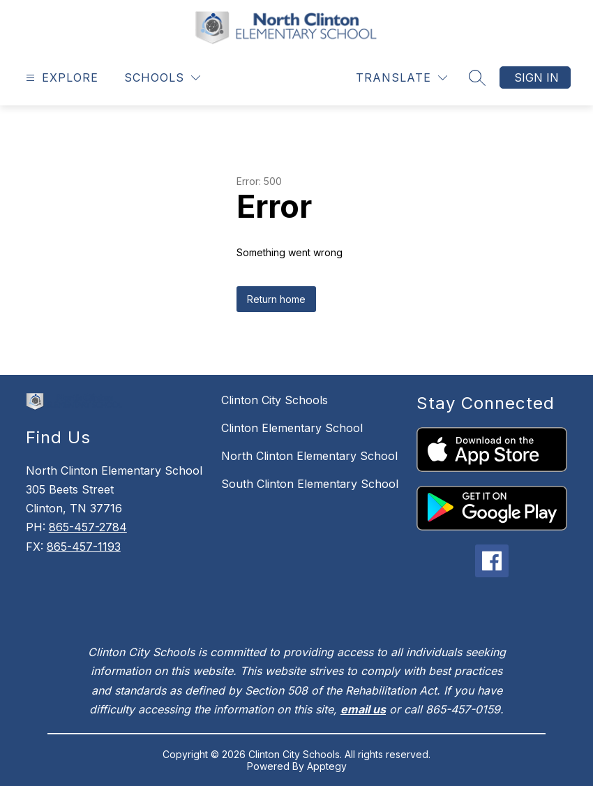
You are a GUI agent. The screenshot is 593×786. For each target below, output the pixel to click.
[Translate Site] (401, 78)
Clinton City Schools (274, 400)
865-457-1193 (84, 547)
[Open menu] (60, 78)
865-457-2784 (88, 527)
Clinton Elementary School (292, 428)
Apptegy (327, 766)
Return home (276, 299)
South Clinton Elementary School (309, 484)
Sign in (536, 77)
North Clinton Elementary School (309, 456)
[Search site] (477, 77)
